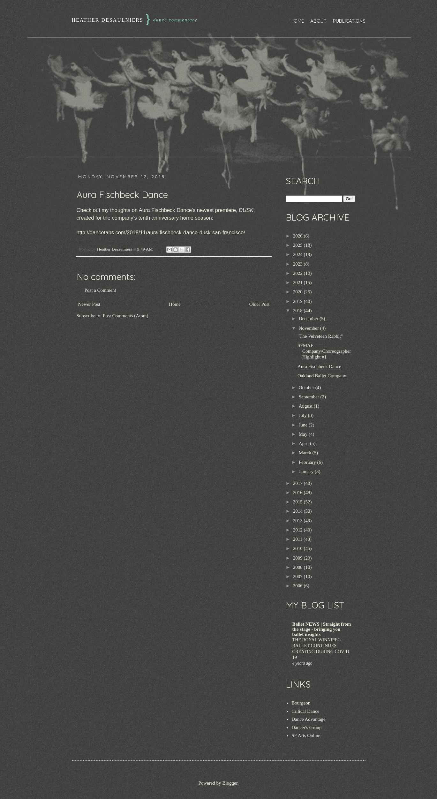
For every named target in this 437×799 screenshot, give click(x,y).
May (304, 434)
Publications (349, 21)
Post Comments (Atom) (125, 315)
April (304, 443)
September (309, 396)
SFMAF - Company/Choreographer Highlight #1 (324, 351)
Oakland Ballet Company (322, 375)
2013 (298, 520)
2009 (298, 558)
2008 (298, 567)
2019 (298, 301)
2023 (298, 264)
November (309, 328)
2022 (298, 273)
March (306, 452)
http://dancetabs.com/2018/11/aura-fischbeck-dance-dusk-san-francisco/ (161, 232)
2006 (298, 585)
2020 (298, 291)
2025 (298, 245)
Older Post (259, 304)
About (318, 21)
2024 (298, 254)
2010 (298, 548)
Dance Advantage (308, 719)
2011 (298, 539)
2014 (298, 511)
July (303, 415)
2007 (298, 576)
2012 (298, 529)
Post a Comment (100, 290)
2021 (298, 282)
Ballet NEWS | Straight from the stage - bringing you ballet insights (321, 629)
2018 (298, 310)
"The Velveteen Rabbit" (320, 336)
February (308, 462)
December (309, 318)
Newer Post (89, 304)
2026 (298, 235)
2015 (298, 501)
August (306, 406)
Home (297, 21)
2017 (298, 483)
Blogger (229, 783)
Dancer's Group (306, 727)
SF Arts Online (305, 735)
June (304, 424)
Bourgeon (300, 702)
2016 (298, 492)
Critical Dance (305, 711)
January (307, 471)
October (307, 387)
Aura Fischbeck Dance (319, 366)
